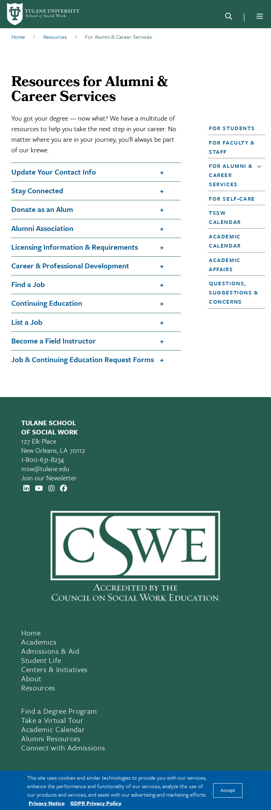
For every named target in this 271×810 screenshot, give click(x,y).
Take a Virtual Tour (52, 720)
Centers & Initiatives (54, 669)
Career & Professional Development (70, 265)
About (31, 678)
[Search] (228, 17)
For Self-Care (232, 198)
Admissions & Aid (50, 651)
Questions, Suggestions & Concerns (233, 292)
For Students (232, 128)
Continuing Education (46, 303)
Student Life (41, 660)
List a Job (26, 322)
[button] (234, 128)
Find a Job (28, 284)
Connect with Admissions (63, 747)
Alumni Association (42, 228)
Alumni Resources (51, 738)
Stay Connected (37, 190)
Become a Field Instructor (53, 340)
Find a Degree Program (59, 711)
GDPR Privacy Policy (95, 803)
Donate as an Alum (42, 209)
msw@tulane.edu (45, 468)
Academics (39, 642)
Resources (38, 687)
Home (31, 632)
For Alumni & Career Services (230, 175)
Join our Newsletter (49, 477)
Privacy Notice (47, 803)
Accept (228, 790)
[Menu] (259, 16)
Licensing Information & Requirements (74, 247)
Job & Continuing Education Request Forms (82, 359)
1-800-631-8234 (42, 459)
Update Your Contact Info (53, 171)
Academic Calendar (53, 729)
